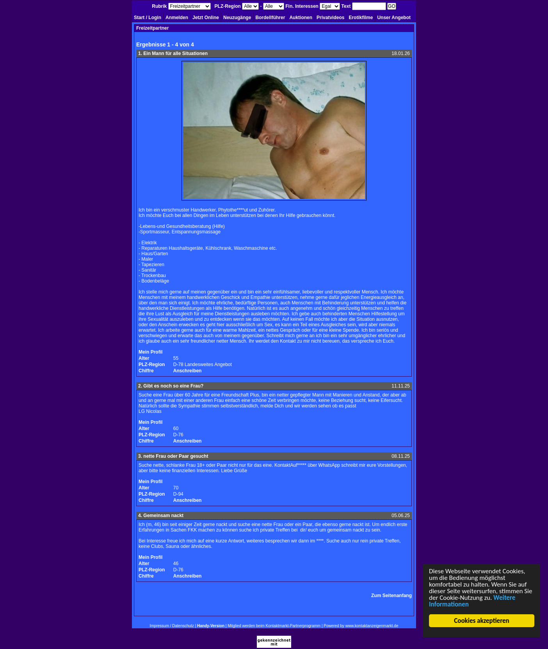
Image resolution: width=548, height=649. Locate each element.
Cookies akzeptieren (481, 621)
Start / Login (147, 17)
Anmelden (176, 17)
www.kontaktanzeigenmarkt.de (372, 626)
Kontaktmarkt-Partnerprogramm (293, 626)
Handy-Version (210, 626)
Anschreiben (187, 370)
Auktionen (300, 17)
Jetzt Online (205, 17)
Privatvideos (330, 17)
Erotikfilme (361, 17)
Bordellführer (270, 17)
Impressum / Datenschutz (172, 626)
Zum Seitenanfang (391, 595)
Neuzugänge (237, 17)
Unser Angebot (394, 17)
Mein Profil (150, 352)
